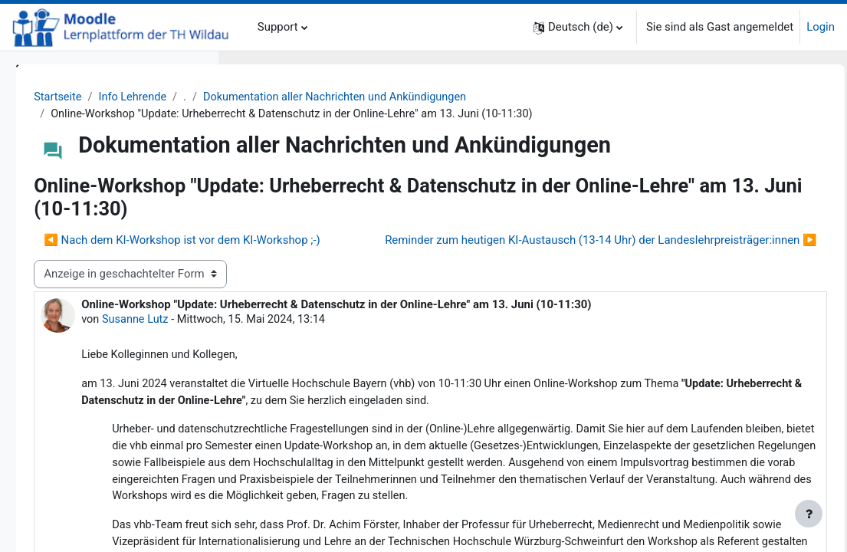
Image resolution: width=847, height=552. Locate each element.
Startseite (272, 97)
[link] (335, 470)
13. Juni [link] (335, 470)
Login (820, 27)
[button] (578, 27)
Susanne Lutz (311, 405)
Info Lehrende (349, 97)
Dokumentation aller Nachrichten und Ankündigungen (557, 97)
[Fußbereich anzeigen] (808, 513)
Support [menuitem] (278, 27)
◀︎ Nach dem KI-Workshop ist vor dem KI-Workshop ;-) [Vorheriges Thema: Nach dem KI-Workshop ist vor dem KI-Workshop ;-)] (396, 262)
